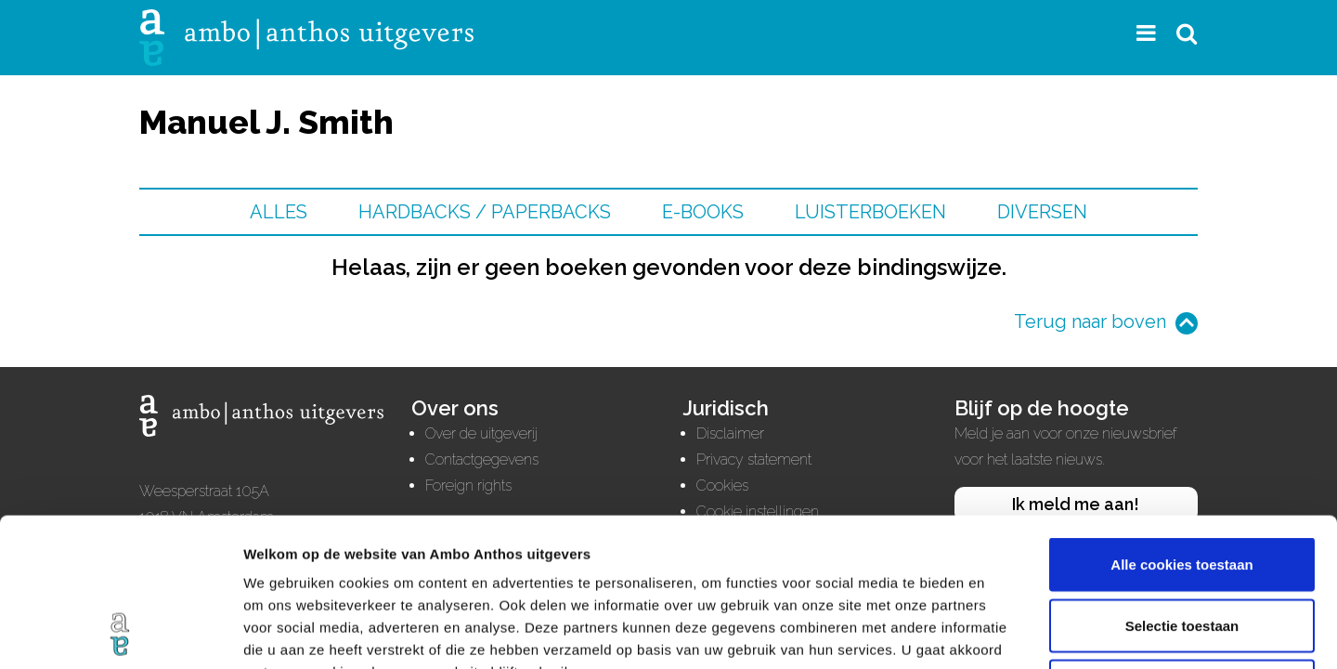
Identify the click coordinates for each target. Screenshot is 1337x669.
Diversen (1042, 212)
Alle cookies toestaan (1181, 425)
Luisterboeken (870, 212)
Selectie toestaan (1182, 486)
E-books (703, 212)
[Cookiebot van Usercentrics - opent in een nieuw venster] (120, 633)
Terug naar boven (1090, 321)
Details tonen (1003, 632)
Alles (278, 212)
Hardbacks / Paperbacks (484, 212)
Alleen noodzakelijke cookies (1182, 547)
